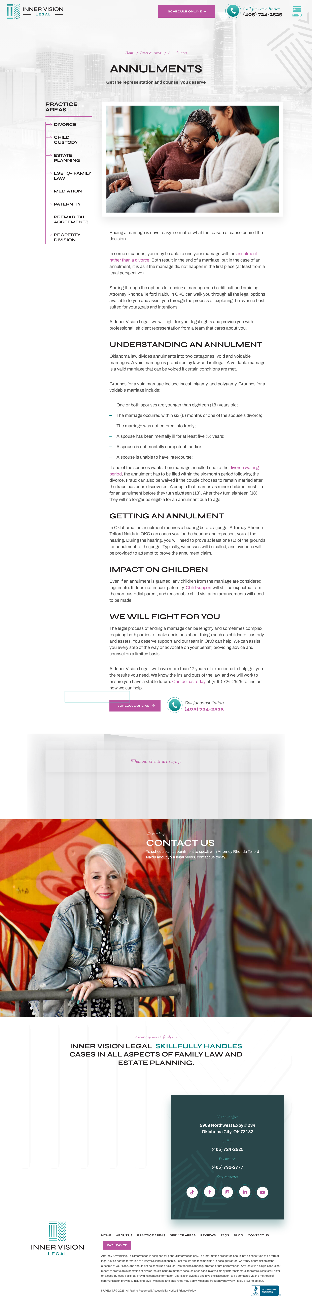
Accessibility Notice (164, 1290)
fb (210, 1191)
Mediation (68, 191)
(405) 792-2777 (227, 1167)
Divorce (65, 124)
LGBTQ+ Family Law (73, 176)
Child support (199, 587)
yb (262, 1191)
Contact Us (258, 1235)
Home (106, 1235)
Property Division (67, 237)
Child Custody (66, 140)
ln (245, 1191)
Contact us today (189, 681)
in (227, 1191)
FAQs (224, 1235)
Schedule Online (185, 11)
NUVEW (106, 1290)
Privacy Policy (187, 1290)
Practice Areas (151, 1235)
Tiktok (192, 1191)
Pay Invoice (117, 1245)
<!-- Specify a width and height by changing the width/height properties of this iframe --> (206, 938)
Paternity (67, 204)
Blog (238, 1235)
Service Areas (183, 1235)
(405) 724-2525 (262, 14)
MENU (297, 15)
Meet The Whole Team (96, 696)
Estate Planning (67, 158)
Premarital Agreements (71, 220)
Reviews (208, 1235)
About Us (124, 1235)
